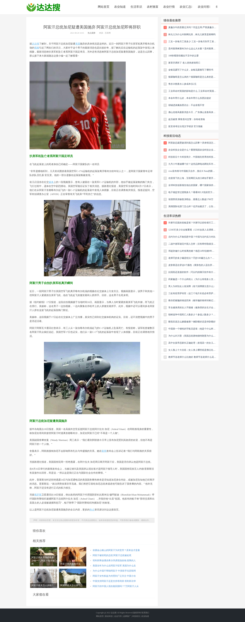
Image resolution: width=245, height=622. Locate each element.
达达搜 (35, 43)
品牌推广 (127, 616)
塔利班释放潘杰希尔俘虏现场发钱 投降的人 (114, 560)
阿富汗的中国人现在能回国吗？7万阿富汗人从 (116, 586)
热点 (92, 509)
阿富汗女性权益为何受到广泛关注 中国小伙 (114, 576)
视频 (36, 47)
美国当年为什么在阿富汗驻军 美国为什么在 (114, 565)
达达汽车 (118, 616)
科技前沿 (136, 616)
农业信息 (43, 7)
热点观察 (91, 33)
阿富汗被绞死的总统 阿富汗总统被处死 (112, 555)
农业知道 (120, 6)
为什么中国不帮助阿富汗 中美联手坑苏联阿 (114, 571)
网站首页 (103, 6)
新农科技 (109, 616)
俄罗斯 (38, 494)
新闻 (104, 451)
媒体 (51, 182)
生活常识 (136, 6)
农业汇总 (186, 6)
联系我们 (145, 613)
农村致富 (152, 6)
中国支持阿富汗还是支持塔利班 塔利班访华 (114, 581)
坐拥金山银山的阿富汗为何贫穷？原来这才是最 (116, 550)
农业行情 (169, 6)
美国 (77, 43)
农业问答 (204, 6)
